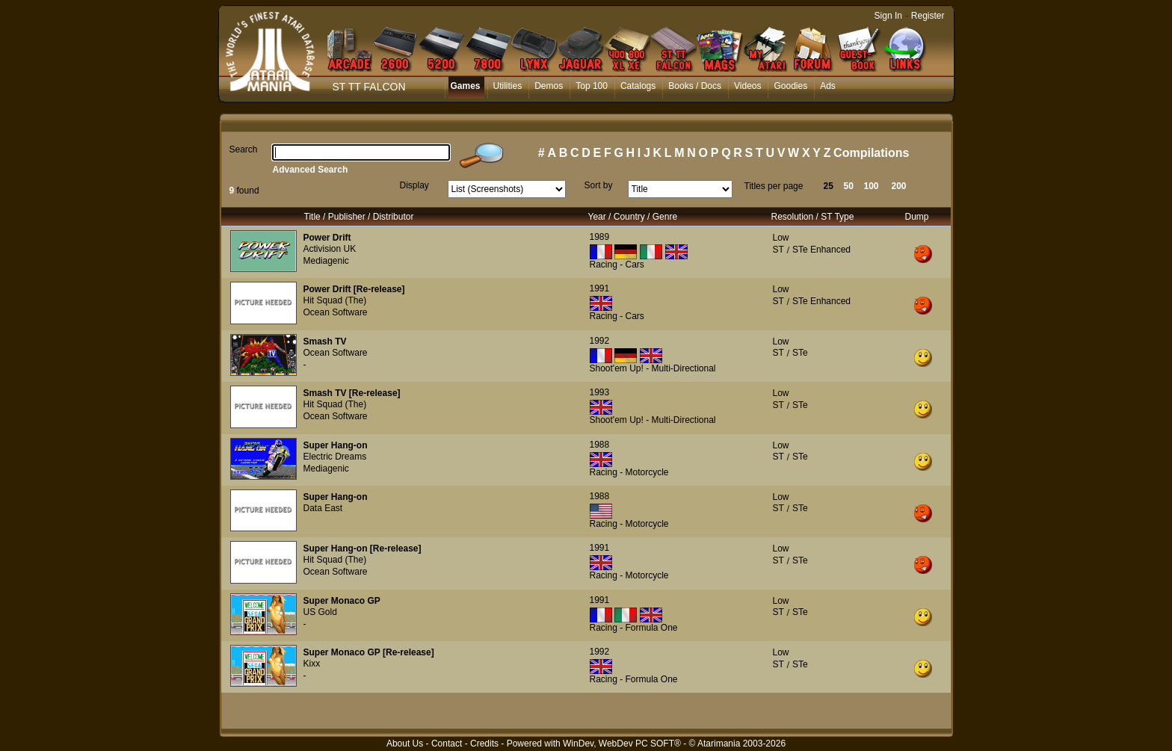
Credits (484, 743)
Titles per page (774, 186)
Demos (548, 86)
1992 (600, 341)
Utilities (507, 86)
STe (800, 352)
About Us (404, 743)
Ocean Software (335, 312)
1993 (600, 392)
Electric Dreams (335, 456)
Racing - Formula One (634, 627)
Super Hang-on (335, 445)
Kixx (312, 663)
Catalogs (638, 86)
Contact (446, 743)
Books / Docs (694, 86)
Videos (747, 86)
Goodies (790, 86)
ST (778, 249)
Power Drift (327, 237)
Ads (828, 86)
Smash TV (325, 341)
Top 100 (592, 86)
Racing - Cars (617, 264)
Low (781, 237)
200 (899, 186)
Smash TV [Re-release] (352, 393)
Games (466, 86)
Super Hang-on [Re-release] (362, 548)
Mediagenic (326, 261)
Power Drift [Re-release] (354, 289)
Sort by (599, 185)
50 (849, 186)
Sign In (888, 15)
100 (871, 186)
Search (243, 149)
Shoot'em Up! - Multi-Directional (653, 368)
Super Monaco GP (341, 601)
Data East (323, 508)
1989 (600, 237)
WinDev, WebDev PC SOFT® (622, 743)
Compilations (871, 152)
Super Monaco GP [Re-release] (368, 652)
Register (928, 15)
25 (828, 186)
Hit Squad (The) (335, 300)
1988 (600, 444)
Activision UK (330, 249)
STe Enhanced (821, 249)
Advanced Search (310, 169)
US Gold (320, 612)
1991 (600, 288)
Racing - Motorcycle (629, 472)
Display (414, 185)
